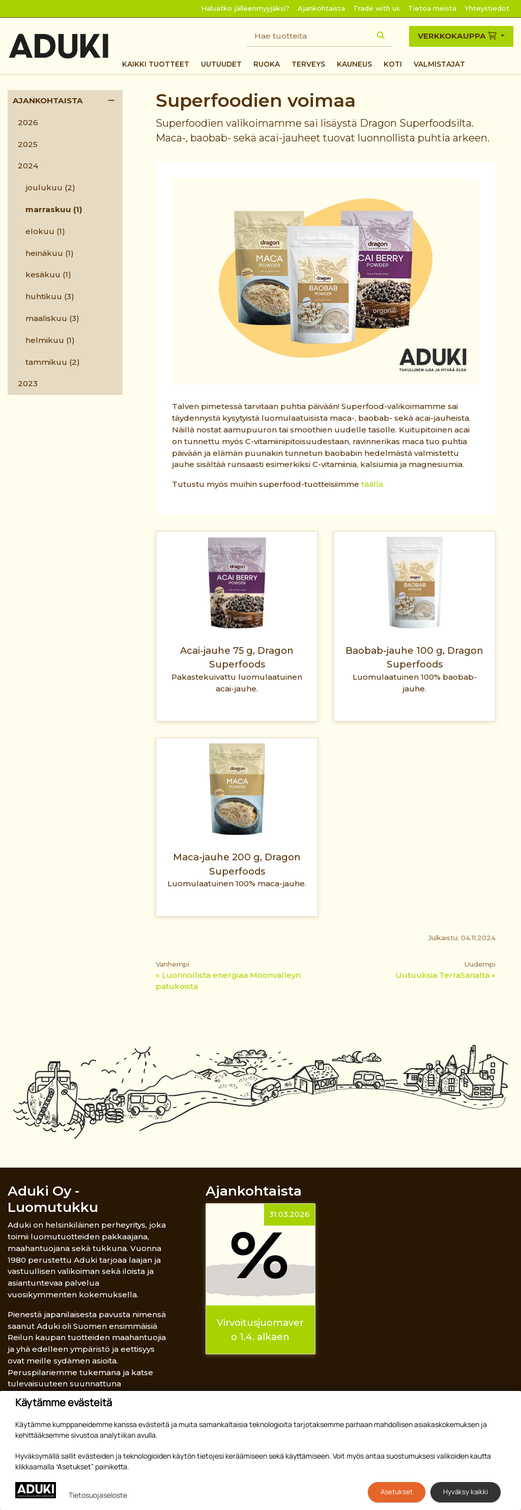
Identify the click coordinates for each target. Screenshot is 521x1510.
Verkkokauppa (458, 36)
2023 (28, 383)
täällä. (373, 484)
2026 (28, 122)
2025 (28, 144)
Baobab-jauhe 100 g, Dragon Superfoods (414, 657)
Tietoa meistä (432, 8)
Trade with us (376, 8)
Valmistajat (439, 64)
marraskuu (53, 209)
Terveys (308, 64)
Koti (393, 64)
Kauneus (354, 64)
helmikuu (50, 340)
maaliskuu (52, 318)
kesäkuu (48, 274)
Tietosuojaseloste (98, 1495)
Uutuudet (221, 64)
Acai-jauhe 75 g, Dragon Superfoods (237, 657)
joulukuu (50, 187)
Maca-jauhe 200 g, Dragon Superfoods (237, 864)
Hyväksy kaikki (465, 1491)
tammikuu (52, 362)
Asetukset (397, 1491)
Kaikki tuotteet (155, 64)
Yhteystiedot (487, 8)
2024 (28, 165)
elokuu (45, 231)
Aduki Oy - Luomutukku (53, 1198)
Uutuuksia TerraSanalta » (445, 975)
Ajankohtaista (321, 8)
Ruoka (266, 64)
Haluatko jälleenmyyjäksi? (245, 8)
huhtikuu (49, 296)
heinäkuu (49, 253)
